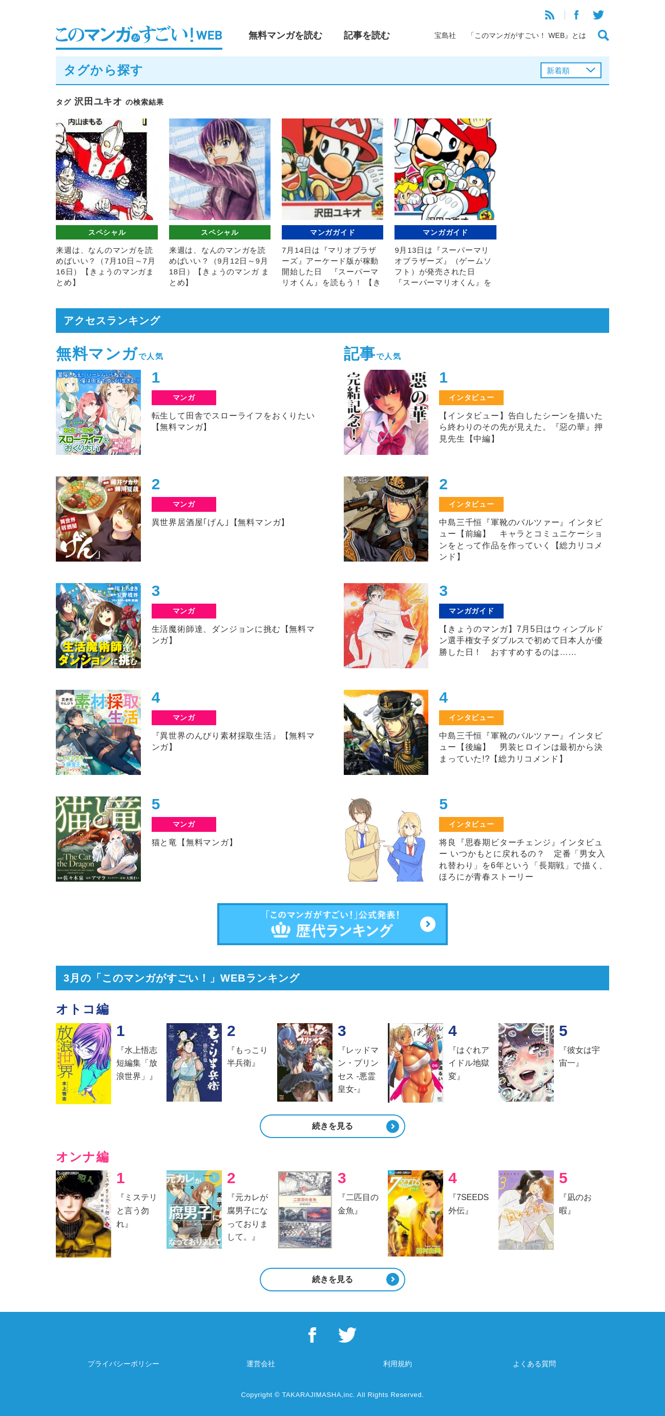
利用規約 (397, 1364)
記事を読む (367, 35)
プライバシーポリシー (123, 1364)
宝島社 (445, 35)
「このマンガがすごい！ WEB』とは (526, 35)
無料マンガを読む (285, 35)
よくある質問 (534, 1364)
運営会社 (260, 1364)
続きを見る (332, 1126)
